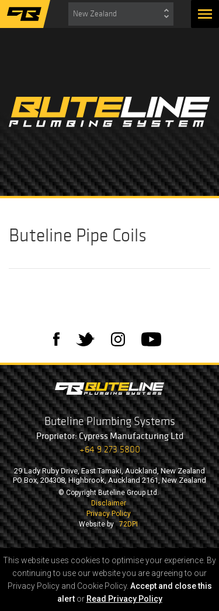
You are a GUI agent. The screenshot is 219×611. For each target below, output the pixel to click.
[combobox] (120, 14)
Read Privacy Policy (124, 598)
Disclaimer (108, 503)
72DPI (128, 524)
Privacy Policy (108, 514)
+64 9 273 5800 (109, 449)
